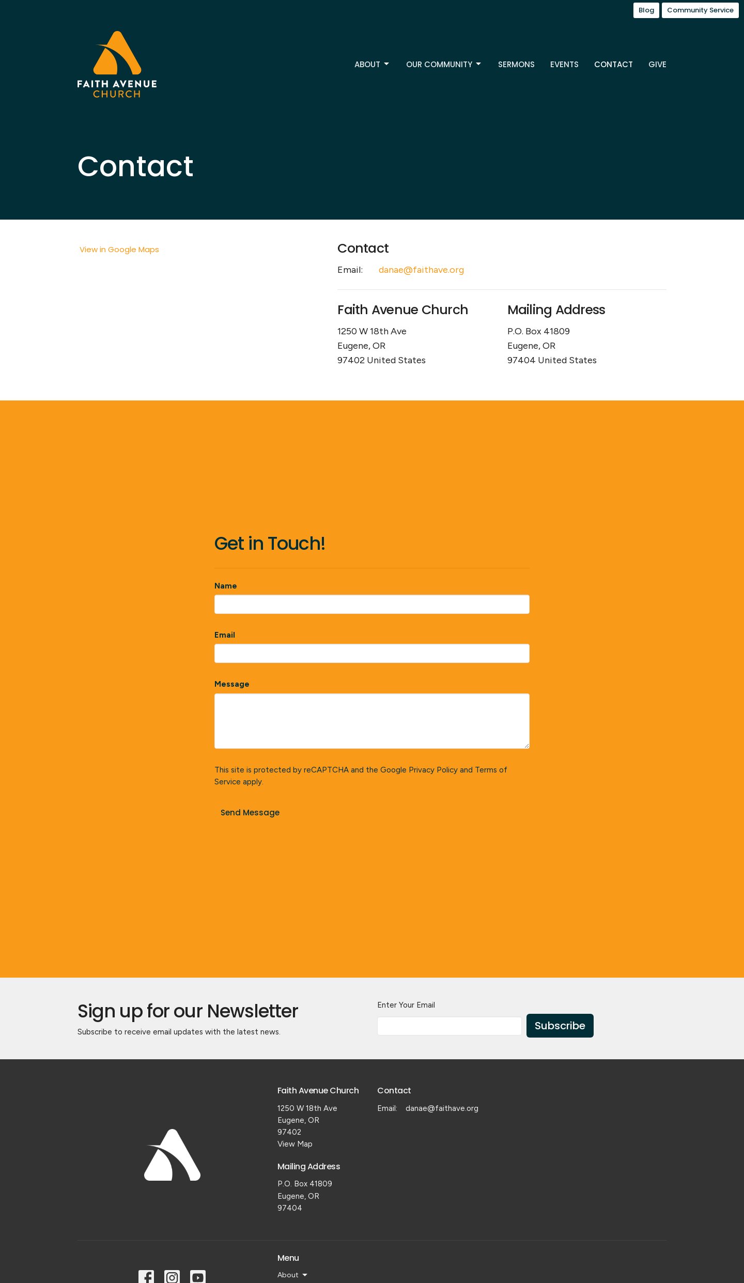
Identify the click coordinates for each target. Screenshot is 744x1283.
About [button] (293, 1275)
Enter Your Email (406, 1005)
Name (225, 586)
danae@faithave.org (421, 269)
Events (564, 64)
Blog (646, 10)
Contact (613, 64)
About (372, 64)
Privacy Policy (433, 770)
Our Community (444, 64)
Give (657, 64)
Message (232, 684)
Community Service (700, 10)
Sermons (516, 64)
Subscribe (560, 1025)
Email (224, 635)
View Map (295, 1144)
